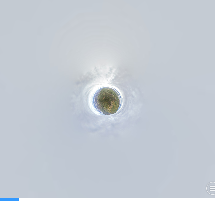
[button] (98, 189)
